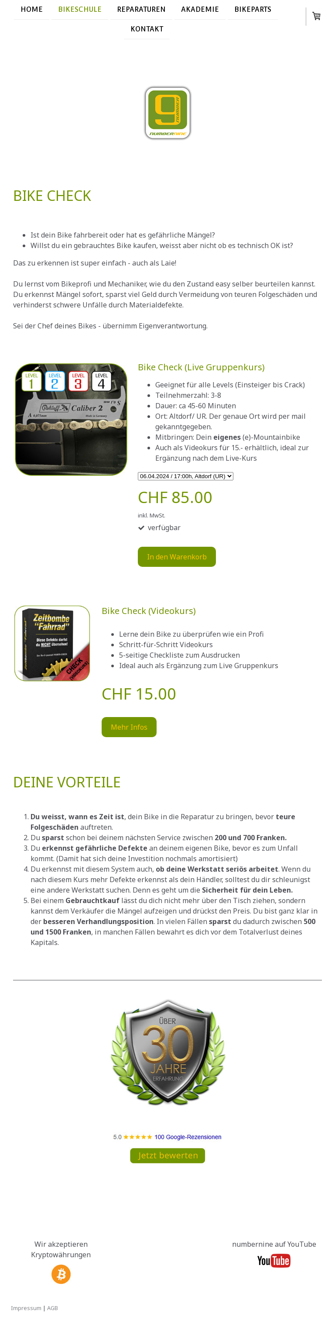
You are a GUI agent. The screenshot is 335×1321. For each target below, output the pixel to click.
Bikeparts (252, 9)
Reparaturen (141, 9)
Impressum (26, 1308)
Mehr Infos (129, 727)
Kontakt (146, 30)
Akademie (200, 9)
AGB (52, 1308)
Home (32, 9)
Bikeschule (80, 9)
